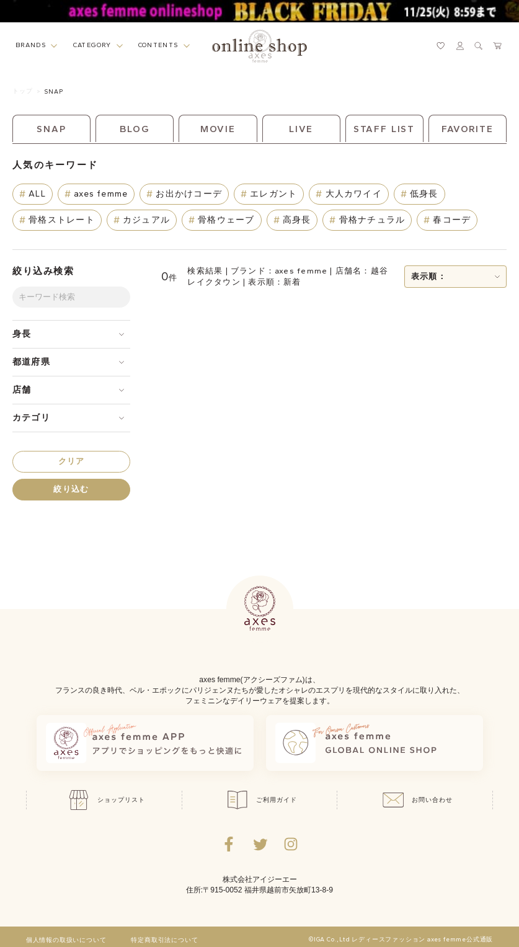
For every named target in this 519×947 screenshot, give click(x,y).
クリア (71, 461)
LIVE (301, 129)
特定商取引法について (164, 940)
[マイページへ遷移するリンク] (460, 45)
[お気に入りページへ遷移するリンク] (440, 45)
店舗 (21, 390)
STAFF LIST (384, 129)
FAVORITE (467, 129)
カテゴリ (31, 417)
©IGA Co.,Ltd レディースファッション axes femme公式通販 (401, 939)
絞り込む (71, 489)
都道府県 (31, 362)
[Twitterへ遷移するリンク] (260, 844)
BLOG (135, 129)
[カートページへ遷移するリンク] (497, 45)
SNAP (53, 91)
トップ (22, 91)
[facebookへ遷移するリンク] (229, 844)
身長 (21, 334)
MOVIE (218, 129)
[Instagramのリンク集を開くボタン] (291, 844)
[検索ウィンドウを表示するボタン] (478, 45)
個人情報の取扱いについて (66, 940)
